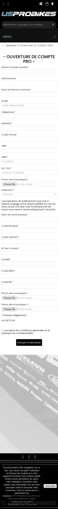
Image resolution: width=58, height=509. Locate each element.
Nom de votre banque (14, 214)
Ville (4, 145)
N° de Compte (10, 248)
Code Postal (9, 134)
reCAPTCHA (8, 320)
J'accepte (50, 486)
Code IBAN (8, 270)
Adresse (6, 123)
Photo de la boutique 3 (15, 304)
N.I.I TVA (6, 168)
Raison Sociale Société (15, 67)
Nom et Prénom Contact (16, 89)
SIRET (4, 157)
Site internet (9, 78)
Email (4, 100)
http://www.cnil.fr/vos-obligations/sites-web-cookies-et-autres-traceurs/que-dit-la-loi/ (24, 500)
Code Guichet (10, 237)
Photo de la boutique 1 (14, 293)
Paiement (7, 190)
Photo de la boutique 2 (15, 179)
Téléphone (8, 112)
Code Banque (9, 225)
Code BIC (7, 282)
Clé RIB (5, 259)
